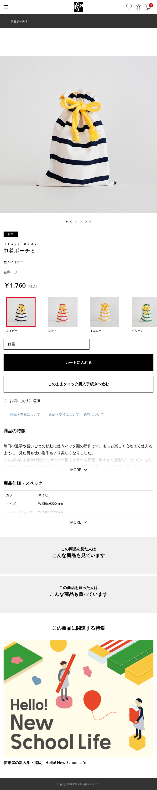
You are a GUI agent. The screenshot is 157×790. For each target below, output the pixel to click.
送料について (94, 414)
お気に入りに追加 (25, 400)
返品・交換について (64, 414)
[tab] (67, 221)
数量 (11, 344)
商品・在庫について (25, 414)
